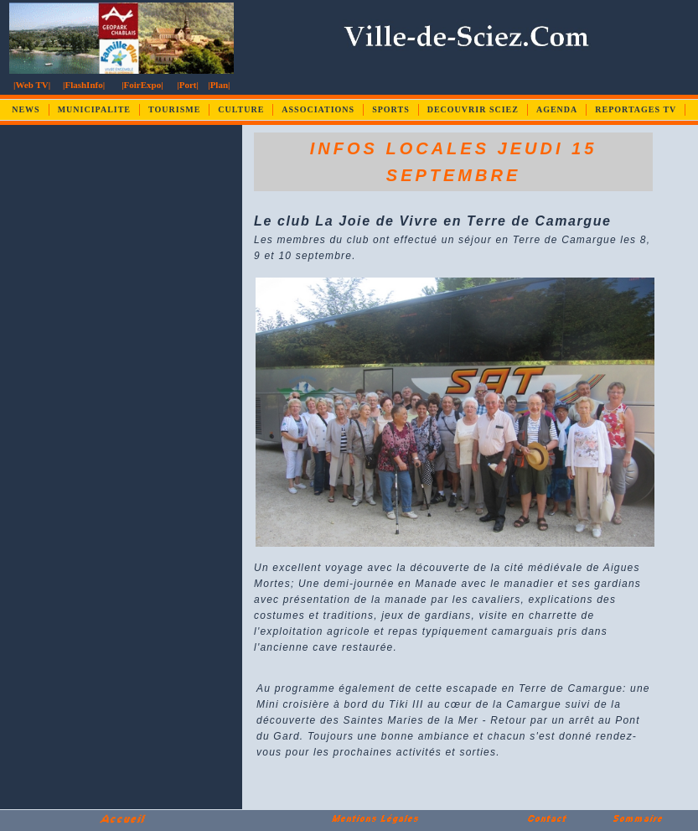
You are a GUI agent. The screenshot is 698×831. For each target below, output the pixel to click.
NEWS (25, 109)
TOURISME (174, 109)
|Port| (188, 85)
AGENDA (556, 109)
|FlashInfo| (84, 85)
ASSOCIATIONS (318, 109)
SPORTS (391, 109)
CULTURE (241, 109)
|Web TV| (31, 85)
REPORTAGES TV (635, 109)
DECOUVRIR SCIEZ (473, 109)
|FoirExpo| (142, 85)
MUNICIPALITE (94, 109)
